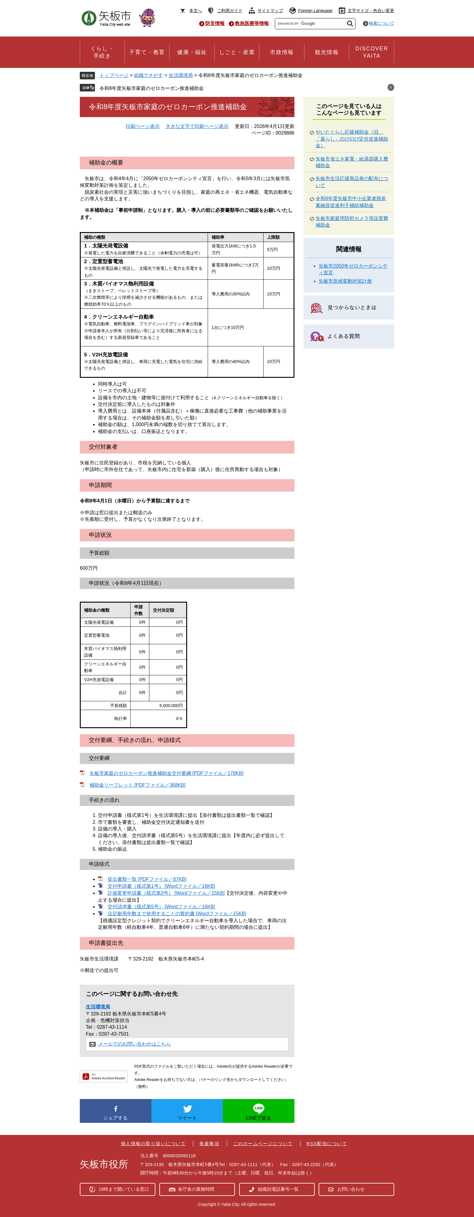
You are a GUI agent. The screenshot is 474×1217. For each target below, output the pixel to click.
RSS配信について (327, 1143)
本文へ (195, 10)
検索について (381, 23)
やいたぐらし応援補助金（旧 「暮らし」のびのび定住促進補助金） (352, 138)
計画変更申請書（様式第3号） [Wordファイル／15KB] (166, 893)
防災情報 (215, 23)
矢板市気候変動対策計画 (345, 281)
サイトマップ (270, 10)
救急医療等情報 (252, 23)
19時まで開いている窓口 (124, 1189)
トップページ (113, 75)
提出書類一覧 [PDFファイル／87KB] (147, 879)
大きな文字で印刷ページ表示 (197, 126)
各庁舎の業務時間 (196, 1189)
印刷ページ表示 (143, 126)
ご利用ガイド (229, 10)
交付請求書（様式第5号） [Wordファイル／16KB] (161, 906)
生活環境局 (181, 75)
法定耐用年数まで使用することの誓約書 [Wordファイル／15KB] (177, 913)
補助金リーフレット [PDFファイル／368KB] (137, 785)
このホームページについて (263, 1143)
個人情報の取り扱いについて (153, 1143)
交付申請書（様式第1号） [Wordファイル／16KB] (161, 886)
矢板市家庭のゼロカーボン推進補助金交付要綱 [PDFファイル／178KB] (166, 773)
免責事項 (209, 1143)
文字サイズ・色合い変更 (371, 10)
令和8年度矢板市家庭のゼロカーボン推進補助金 (151, 88)
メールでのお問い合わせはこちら (134, 1044)
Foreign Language (315, 10)
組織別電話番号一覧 (278, 1189)
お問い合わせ (351, 1189)
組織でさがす (148, 75)
